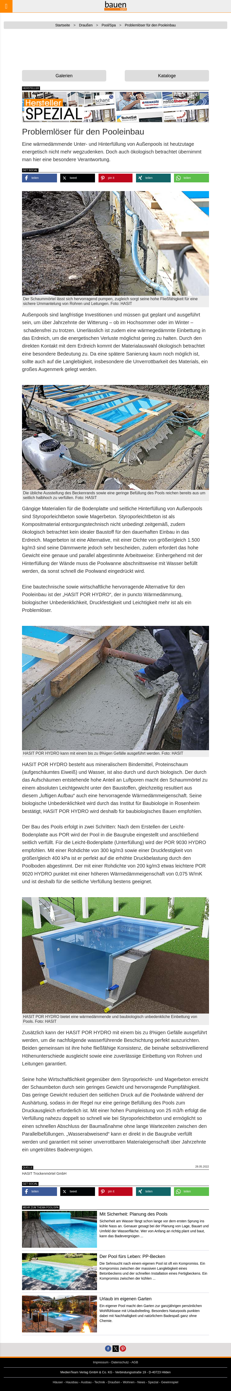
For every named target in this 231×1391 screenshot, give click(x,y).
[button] (39, 178)
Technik (99, 1382)
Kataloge (167, 75)
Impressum (100, 1362)
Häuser (58, 1382)
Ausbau (86, 1382)
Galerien (64, 75)
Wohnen (128, 1382)
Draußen (114, 1382)
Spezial (153, 1382)
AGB (135, 1362)
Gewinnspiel (169, 1382)
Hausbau (72, 1382)
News (141, 1382)
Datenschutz (120, 1362)
